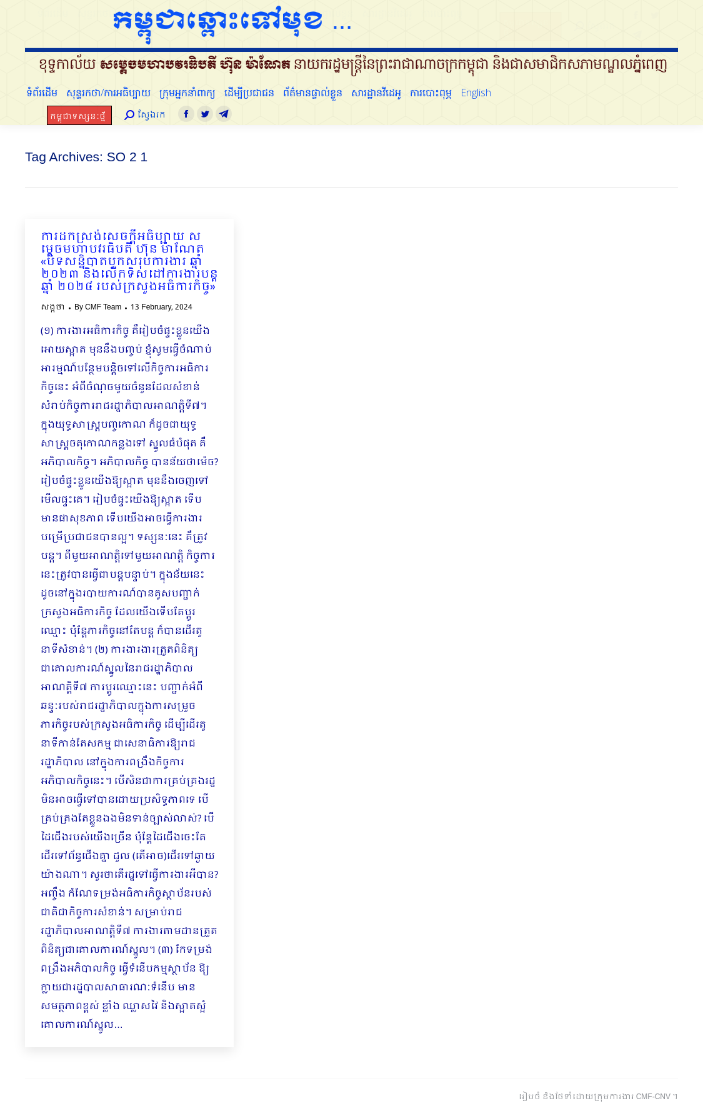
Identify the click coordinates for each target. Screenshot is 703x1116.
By (97, 307)
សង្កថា (53, 307)
